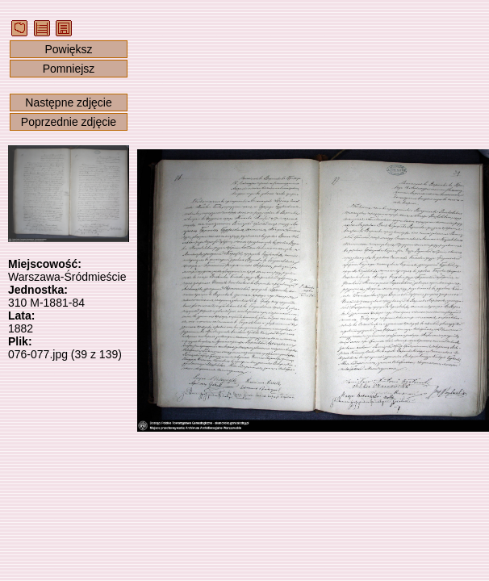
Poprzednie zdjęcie (68, 121)
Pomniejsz (69, 68)
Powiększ (68, 49)
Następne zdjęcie (68, 102)
